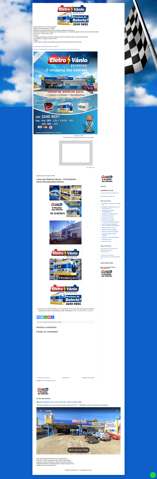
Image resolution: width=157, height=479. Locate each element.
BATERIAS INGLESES (108, 220)
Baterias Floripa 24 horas (108, 227)
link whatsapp (153, 475)
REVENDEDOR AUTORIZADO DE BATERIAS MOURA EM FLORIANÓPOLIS (109, 250)
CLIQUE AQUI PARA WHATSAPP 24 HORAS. (45, 46)
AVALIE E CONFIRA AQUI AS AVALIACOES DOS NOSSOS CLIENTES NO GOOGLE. (56, 49)
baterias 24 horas (106, 241)
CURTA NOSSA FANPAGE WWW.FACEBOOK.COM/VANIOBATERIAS (110, 257)
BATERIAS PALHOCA (108, 218)
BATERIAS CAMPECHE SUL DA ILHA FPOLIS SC (111, 207)
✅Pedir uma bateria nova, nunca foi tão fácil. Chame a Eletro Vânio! (59, 402)
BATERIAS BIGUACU (108, 216)
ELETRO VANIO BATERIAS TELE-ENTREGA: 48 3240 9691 (110, 225)
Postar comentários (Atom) (48, 380)
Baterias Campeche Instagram (110, 231)
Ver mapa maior (90, 167)
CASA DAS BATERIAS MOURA (110, 222)
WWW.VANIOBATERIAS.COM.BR (82, 310)
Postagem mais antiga (88, 377)
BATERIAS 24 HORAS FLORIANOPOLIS (108, 211)
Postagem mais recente (43, 377)
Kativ (78, 470)
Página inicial (65, 377)
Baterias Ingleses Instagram (109, 229)
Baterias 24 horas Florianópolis (110, 237)
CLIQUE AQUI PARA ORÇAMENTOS (110, 193)
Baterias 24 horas (106, 239)
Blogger (90, 470)
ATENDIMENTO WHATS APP (108, 196)
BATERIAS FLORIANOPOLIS (110, 214)
